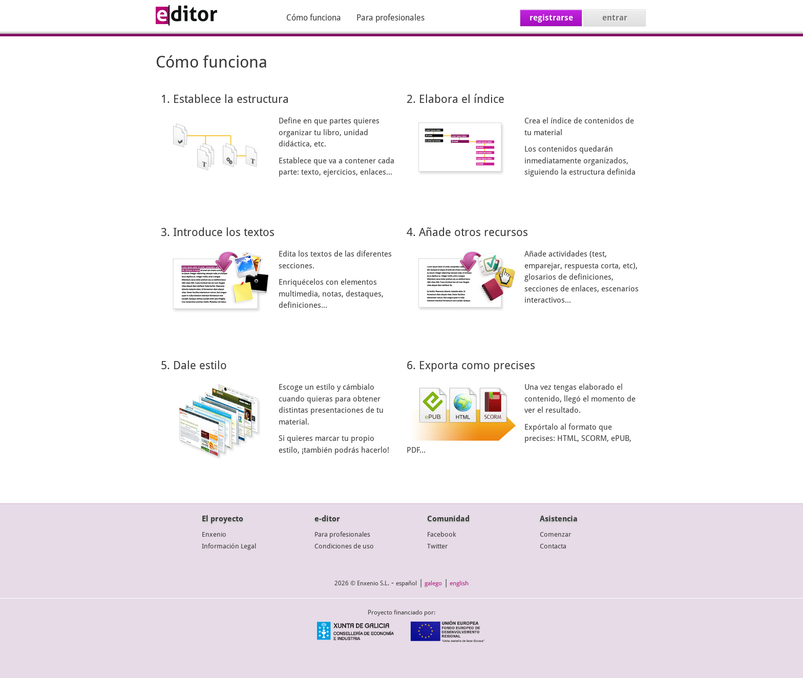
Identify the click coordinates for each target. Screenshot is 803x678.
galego (433, 583)
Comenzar (555, 534)
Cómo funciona (313, 18)
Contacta (553, 546)
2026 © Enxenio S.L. (361, 583)
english (459, 583)
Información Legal (229, 546)
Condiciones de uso (344, 546)
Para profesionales (390, 18)
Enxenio (214, 534)
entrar (614, 18)
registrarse (551, 18)
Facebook (441, 534)
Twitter (437, 546)
